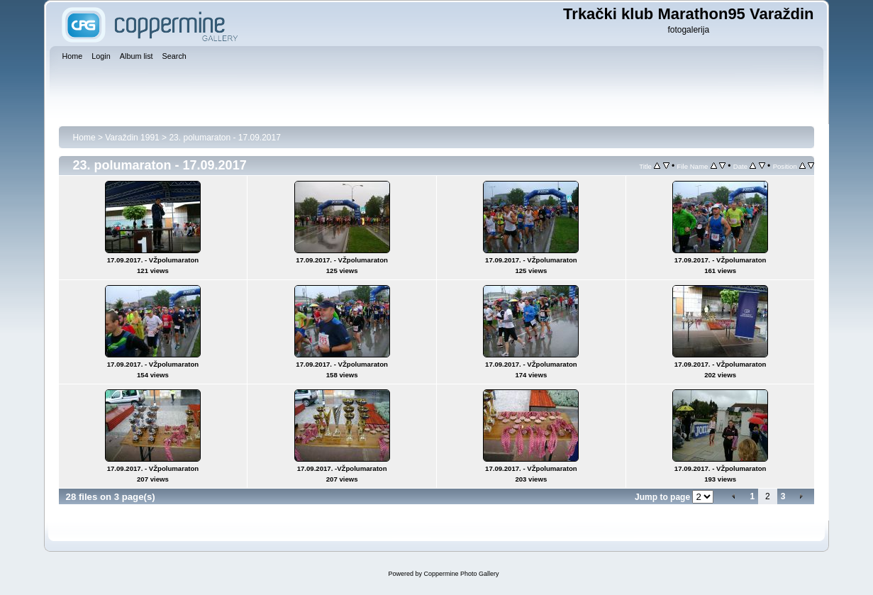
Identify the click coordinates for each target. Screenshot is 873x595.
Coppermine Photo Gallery (461, 573)
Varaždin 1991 (132, 138)
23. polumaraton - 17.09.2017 (224, 138)
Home (84, 138)
